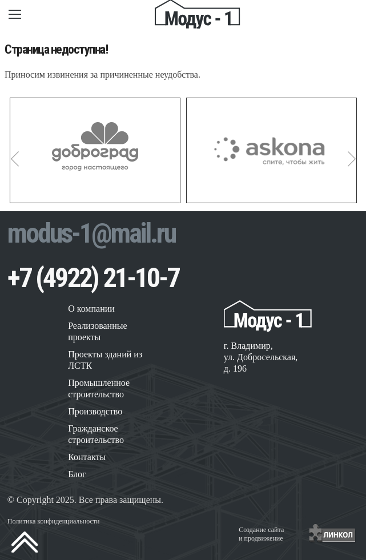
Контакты (87, 457)
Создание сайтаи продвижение (261, 534)
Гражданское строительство (96, 434)
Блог (77, 474)
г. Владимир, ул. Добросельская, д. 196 (261, 357)
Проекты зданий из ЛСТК (105, 359)
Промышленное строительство (99, 388)
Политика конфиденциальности (53, 521)
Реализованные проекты (97, 331)
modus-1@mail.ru (91, 233)
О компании (91, 308)
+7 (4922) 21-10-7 (93, 277)
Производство (95, 411)
